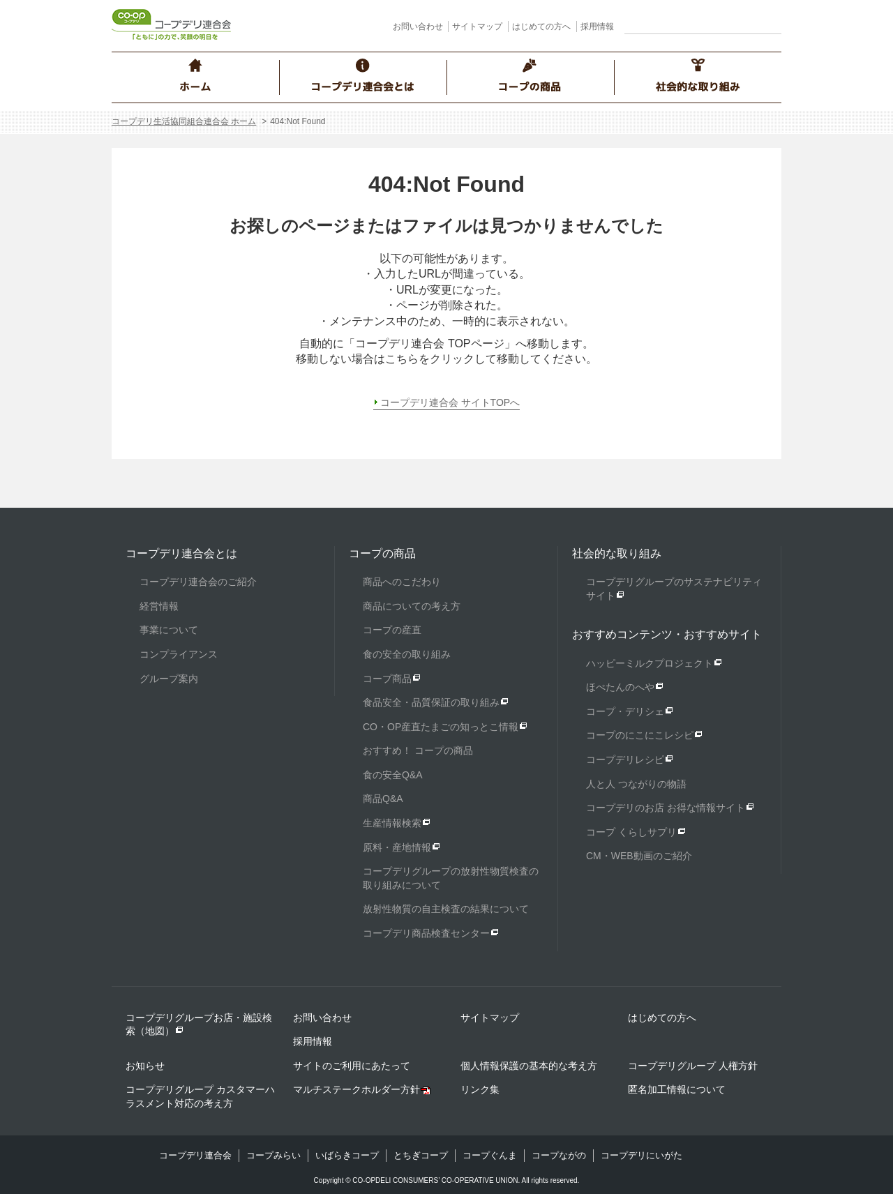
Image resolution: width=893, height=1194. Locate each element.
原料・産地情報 (397, 847)
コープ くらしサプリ (631, 832)
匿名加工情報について (677, 1089)
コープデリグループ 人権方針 (693, 1065)
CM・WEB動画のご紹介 (639, 855)
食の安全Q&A (393, 774)
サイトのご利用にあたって (351, 1065)
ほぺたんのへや (620, 687)
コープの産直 (392, 629)
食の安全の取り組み (407, 654)
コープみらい (273, 1155)
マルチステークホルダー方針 (356, 1089)
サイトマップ (477, 26)
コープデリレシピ (625, 759)
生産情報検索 (392, 823)
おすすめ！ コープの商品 (418, 750)
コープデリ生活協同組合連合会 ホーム (184, 121)
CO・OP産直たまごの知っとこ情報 (440, 726)
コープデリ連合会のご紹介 (198, 581)
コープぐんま (490, 1155)
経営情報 (159, 606)
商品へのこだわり (402, 581)
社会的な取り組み (616, 553)
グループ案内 (169, 678)
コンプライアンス (179, 654)
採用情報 (597, 26)
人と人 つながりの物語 (636, 783)
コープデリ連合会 (195, 1155)
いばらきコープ (347, 1155)
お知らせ (145, 1065)
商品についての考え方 (411, 606)
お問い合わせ (418, 26)
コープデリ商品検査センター (426, 933)
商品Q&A (383, 798)
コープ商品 (387, 678)
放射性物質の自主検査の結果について (446, 908)
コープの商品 (382, 553)
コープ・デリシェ (625, 711)
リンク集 (480, 1089)
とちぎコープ (420, 1155)
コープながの (559, 1155)
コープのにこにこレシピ (639, 735)
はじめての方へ (541, 26)
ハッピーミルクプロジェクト (649, 663)
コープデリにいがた (641, 1155)
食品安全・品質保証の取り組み (431, 702)
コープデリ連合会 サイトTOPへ (450, 402)
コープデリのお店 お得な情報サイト (665, 807)
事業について (169, 629)
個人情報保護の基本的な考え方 (528, 1065)
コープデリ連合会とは (181, 553)
